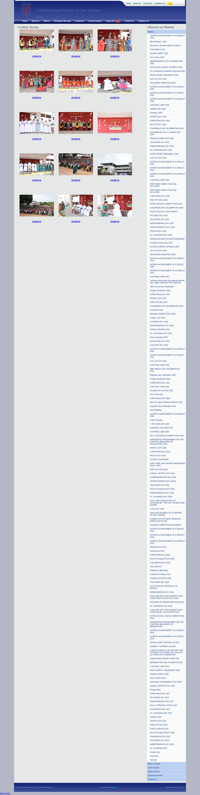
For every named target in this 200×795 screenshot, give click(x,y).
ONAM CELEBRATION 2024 (162, 138)
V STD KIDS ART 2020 (159, 424)
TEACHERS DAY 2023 (159, 219)
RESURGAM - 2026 (158, 42)
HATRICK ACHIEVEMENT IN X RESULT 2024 (167, 169)
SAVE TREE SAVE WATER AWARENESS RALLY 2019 (167, 464)
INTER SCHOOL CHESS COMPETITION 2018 (167, 617)
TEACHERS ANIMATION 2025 (163, 83)
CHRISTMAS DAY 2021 (160, 383)
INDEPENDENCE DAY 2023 (162, 223)
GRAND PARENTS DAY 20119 (163, 481)
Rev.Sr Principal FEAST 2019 (162, 489)
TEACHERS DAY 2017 (159, 697)
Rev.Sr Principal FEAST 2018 (162, 559)
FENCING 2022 (156, 310)
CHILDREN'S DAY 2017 (160, 709)
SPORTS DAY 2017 (158, 721)
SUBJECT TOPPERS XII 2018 (162, 646)
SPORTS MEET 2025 (159, 53)
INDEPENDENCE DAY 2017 (162, 701)
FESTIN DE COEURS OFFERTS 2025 (166, 67)
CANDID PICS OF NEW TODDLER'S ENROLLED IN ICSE (165, 520)
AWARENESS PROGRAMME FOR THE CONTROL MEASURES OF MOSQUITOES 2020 (167, 441)
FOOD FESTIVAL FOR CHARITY (164, 212)
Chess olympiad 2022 (159, 337)
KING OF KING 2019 (159, 469)
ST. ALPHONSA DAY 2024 (161, 150)
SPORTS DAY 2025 (158, 117)
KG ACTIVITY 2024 (158, 124)
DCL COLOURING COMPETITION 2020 (167, 436)
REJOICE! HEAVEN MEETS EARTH (165, 46)
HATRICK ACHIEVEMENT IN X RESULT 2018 (167, 637)
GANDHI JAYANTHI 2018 (160, 578)
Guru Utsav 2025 (157, 57)
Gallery (151, 32)
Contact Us (152, 779)
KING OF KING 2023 (159, 200)
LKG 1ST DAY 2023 (158, 251)
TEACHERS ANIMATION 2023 (163, 254)
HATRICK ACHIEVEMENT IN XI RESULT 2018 (167, 631)
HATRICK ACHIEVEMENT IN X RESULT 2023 (167, 265)
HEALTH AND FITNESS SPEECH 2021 (166, 402)
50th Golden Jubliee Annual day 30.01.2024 (163, 191)
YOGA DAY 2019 (157, 509)
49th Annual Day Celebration (162, 287)
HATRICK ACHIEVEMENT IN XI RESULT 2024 (167, 163)
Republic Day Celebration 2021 (163, 406)
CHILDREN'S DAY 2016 (160, 736)
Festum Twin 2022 (157, 318)
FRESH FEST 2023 (158, 231)
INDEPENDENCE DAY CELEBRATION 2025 (166, 62)
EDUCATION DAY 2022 (160, 341)
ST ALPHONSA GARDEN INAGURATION (167, 71)
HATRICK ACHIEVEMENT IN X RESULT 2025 (167, 94)
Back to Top (5, 793)
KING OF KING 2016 (159, 725)
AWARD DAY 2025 (158, 109)
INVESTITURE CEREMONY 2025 (164, 75)
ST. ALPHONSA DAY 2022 (161, 333)
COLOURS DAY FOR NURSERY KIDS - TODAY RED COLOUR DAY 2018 (167, 597)
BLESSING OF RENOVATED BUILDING (167, 602)
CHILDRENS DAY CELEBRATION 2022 (166, 306)
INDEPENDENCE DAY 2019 (162, 493)
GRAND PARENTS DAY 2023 (162, 227)
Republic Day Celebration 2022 (163, 375)
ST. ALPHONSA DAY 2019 (161, 497)
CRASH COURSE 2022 (160, 329)
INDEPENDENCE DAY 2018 (162, 592)
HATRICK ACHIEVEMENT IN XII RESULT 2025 (167, 100)
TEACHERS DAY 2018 (159, 582)
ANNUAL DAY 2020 (158, 448)
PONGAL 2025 (156, 113)
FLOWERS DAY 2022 (159, 322)
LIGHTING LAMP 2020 (159, 432)
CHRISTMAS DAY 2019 (160, 452)
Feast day (154, 756)
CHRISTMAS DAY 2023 (160, 196)
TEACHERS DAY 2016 (159, 740)
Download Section (155, 775)
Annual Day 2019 (157, 551)
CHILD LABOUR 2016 (159, 729)
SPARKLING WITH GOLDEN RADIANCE (167, 239)
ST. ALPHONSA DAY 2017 (161, 713)
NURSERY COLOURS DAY (161, 428)
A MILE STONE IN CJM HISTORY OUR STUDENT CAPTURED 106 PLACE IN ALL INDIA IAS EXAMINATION (166, 652)
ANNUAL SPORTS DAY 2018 (162, 686)
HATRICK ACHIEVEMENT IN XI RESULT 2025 (167, 88)
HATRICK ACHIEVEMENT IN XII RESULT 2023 (167, 272)
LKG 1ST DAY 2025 (158, 79)
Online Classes (156, 420)
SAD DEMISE (156, 410)
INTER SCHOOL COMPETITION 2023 (166, 204)
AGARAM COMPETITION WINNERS (165, 525)
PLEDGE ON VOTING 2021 (161, 391)
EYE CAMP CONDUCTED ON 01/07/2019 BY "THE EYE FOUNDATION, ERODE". (167, 503)
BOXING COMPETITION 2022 (162, 314)
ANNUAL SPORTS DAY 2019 (162, 473)
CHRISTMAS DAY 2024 (160, 121)
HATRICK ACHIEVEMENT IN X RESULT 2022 (167, 356)
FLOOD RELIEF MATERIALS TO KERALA (164, 587)
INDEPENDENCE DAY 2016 (162, 744)
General (153, 760)
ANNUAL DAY (156, 717)
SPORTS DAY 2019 (158, 547)
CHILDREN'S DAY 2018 (160, 563)
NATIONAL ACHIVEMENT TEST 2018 (166, 682)
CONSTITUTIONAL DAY (160, 574)
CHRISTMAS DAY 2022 (160, 294)
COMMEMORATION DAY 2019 (163, 477)
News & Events (154, 764)
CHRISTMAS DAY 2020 (160, 398)
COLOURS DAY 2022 (159, 345)
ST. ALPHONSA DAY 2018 (161, 606)
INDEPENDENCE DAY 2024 (162, 146)
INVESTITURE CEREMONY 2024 (164, 154)
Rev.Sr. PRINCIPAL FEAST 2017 (164, 705)
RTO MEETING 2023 (159, 215)
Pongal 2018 (155, 690)
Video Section (153, 768)
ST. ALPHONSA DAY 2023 (161, 235)
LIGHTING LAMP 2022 (159, 365)
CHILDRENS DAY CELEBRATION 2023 (166, 208)
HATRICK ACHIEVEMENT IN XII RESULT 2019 (167, 542)
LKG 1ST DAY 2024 (158, 158)
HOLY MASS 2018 (157, 678)
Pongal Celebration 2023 (160, 290)
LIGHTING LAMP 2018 (159, 666)
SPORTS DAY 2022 (158, 298)
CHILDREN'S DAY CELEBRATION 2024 (167, 128)
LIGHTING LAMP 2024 (159, 180)
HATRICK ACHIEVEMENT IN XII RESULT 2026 (167, 37)
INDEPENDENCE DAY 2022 (162, 326)
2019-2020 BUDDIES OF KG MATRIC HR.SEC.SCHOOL (166, 514)
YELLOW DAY (156, 567)
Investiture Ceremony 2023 (161, 243)
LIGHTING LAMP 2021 (159, 387)
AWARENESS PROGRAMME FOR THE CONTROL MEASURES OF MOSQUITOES (167, 624)
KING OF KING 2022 (159, 302)
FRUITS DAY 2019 (158, 456)
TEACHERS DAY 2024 (159, 142)
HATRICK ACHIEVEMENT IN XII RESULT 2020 (167, 415)
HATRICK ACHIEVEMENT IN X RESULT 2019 (167, 530)
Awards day (155, 752)
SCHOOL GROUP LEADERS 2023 (164, 247)
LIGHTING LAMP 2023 (159, 277)
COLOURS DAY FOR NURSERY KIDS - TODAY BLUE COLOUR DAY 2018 (167, 611)
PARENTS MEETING (159, 570)
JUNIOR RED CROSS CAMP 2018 (164, 659)
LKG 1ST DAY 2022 (158, 361)
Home (167, 787)
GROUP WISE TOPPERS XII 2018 (164, 642)
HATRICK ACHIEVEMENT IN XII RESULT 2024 (167, 175)
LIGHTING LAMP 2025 (159, 105)
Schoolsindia (112, 787)
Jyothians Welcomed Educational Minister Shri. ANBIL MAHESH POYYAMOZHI (167, 281)
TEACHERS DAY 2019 (159, 485)
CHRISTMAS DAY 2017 (160, 694)
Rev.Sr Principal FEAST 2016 (162, 733)
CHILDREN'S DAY (157, 49)
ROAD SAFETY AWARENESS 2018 (165, 670)
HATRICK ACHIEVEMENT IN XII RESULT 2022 (167, 350)
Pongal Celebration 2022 (160, 379)
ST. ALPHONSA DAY (159, 748)
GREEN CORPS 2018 (159, 674)
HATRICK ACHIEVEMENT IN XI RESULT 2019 (167, 536)
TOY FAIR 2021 (156, 394)
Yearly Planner (154, 772)
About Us (173, 787)
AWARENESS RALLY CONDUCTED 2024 (165, 133)
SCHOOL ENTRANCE (159, 459)
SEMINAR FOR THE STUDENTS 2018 (166, 662)
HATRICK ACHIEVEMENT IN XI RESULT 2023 (167, 259)
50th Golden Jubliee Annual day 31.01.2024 (163, 185)
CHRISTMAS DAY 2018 (160, 555)
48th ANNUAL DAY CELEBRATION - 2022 (165, 370)
